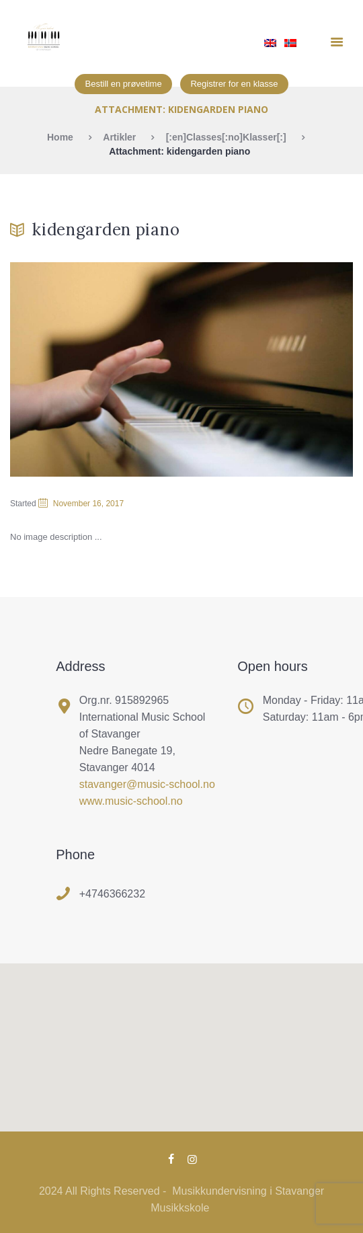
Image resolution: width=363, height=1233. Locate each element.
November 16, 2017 (88, 503)
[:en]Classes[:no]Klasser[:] (226, 137)
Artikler (119, 137)
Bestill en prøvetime (123, 84)
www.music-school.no (131, 801)
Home (60, 137)
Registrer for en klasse (234, 84)
